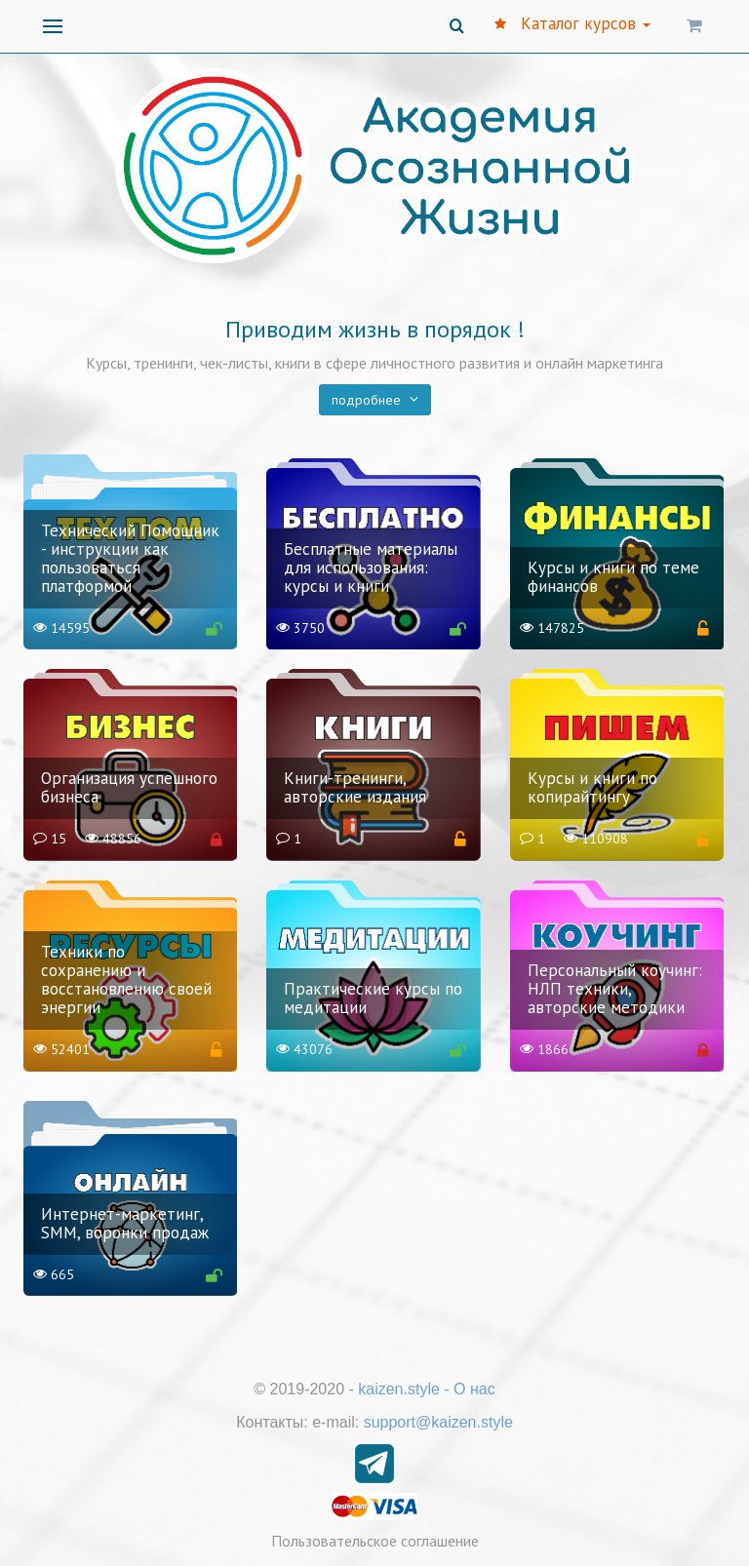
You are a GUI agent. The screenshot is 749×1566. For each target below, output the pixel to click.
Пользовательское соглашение (375, 1540)
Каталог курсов (572, 23)
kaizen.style (399, 1389)
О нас (474, 1389)
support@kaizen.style (438, 1422)
